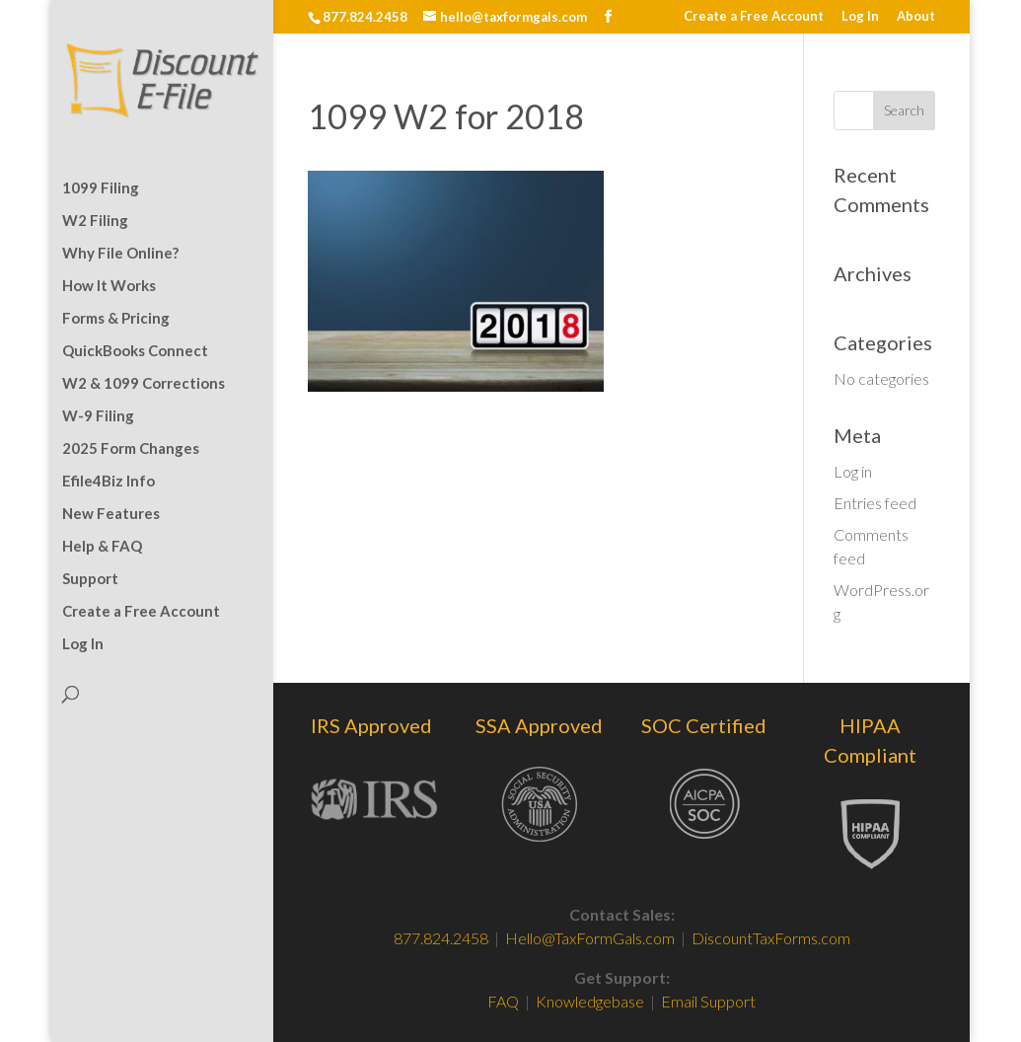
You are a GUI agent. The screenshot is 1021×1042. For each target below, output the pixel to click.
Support (90, 579)
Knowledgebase (590, 1001)
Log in (853, 471)
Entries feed (875, 502)
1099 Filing (100, 188)
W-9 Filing (98, 416)
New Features (111, 514)
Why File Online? (120, 253)
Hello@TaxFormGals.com (590, 938)
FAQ (504, 1001)
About (916, 17)
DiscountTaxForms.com (771, 938)
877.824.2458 (441, 938)
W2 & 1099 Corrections (143, 384)
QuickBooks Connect (135, 351)
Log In (860, 17)
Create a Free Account (754, 17)
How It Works (109, 286)
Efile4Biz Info (108, 481)
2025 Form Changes (130, 449)
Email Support (708, 1001)
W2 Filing (95, 221)
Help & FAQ (102, 547)
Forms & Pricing (116, 319)
